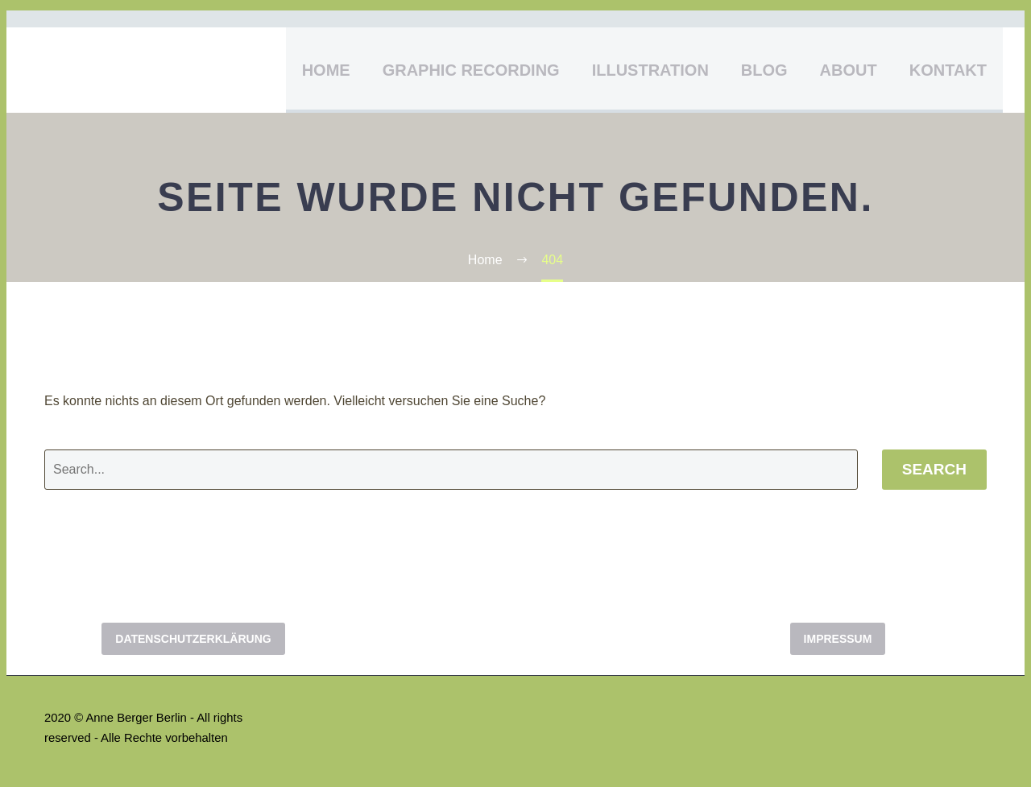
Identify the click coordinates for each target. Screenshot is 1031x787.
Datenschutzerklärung (193, 638)
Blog (764, 70)
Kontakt (948, 70)
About (848, 70)
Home (326, 70)
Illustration (650, 70)
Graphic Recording (471, 70)
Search (934, 469)
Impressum (838, 638)
